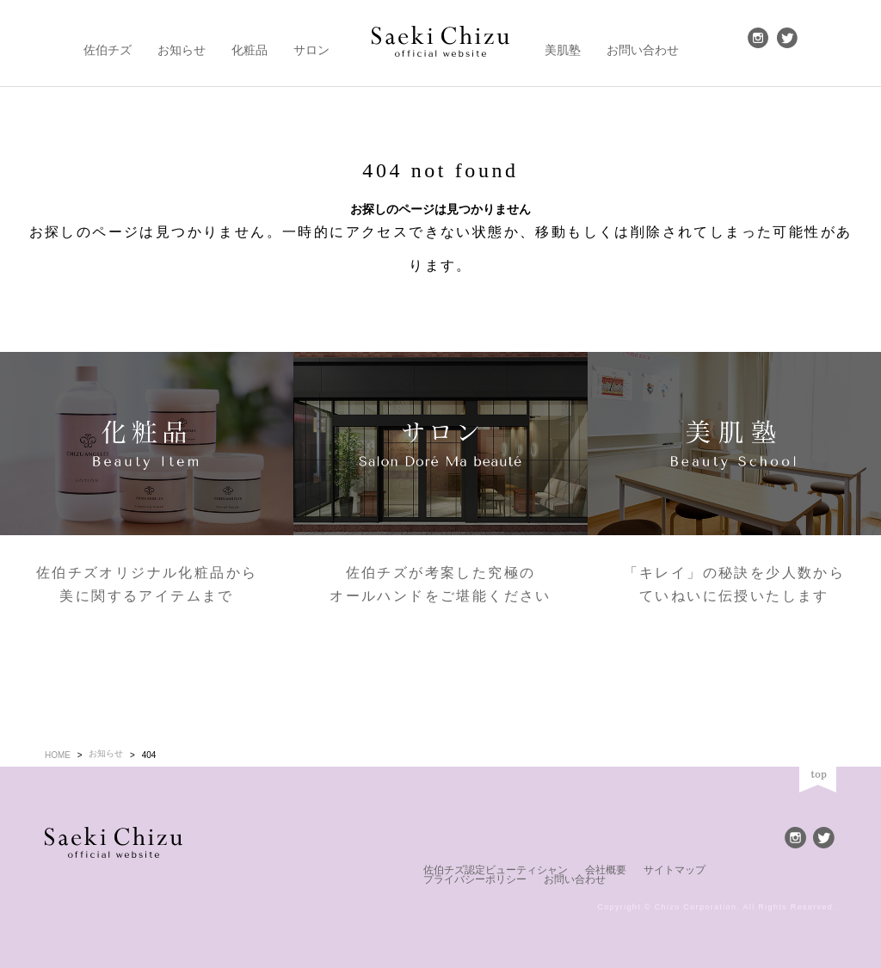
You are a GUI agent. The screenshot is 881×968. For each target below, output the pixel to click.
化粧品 (249, 40)
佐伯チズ (107, 40)
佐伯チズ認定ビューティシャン (483, 869)
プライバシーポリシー (724, 869)
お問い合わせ (643, 40)
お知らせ (181, 40)
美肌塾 (563, 40)
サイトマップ (638, 869)
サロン (311, 40)
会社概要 (578, 869)
